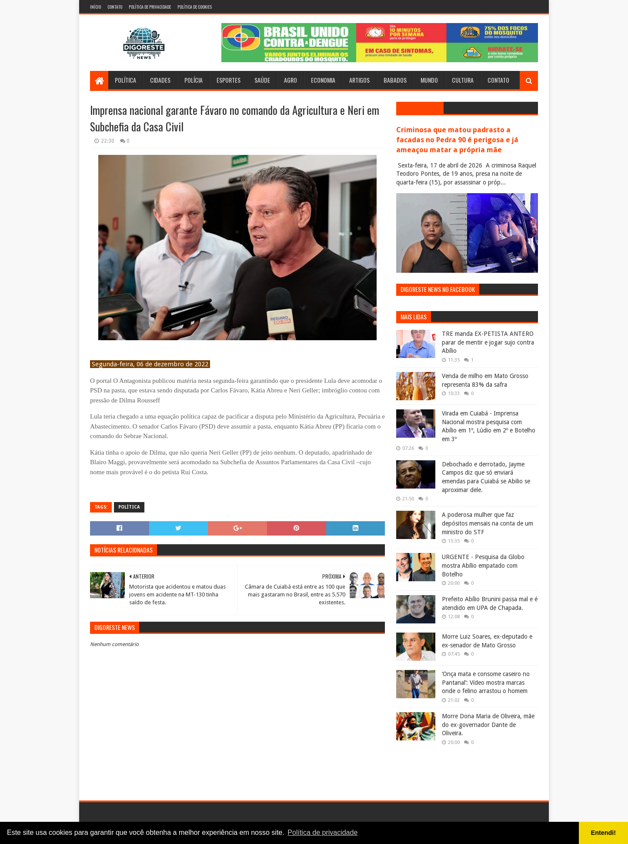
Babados (395, 79)
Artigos (359, 79)
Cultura (463, 79)
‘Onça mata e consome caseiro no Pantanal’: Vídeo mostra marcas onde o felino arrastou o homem (486, 682)
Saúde (262, 79)
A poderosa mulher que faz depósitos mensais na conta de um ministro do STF (487, 523)
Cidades (160, 79)
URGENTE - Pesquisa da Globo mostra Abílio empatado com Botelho (483, 565)
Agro (290, 79)
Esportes (229, 79)
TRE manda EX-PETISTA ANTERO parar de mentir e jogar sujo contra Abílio (488, 342)
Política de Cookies (194, 6)
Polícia (193, 79)
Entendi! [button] (603, 832)
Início (95, 6)
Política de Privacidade (150, 6)
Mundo (429, 79)
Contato (114, 6)
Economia (323, 79)
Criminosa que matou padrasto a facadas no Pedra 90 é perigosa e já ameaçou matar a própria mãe (457, 140)
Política (125, 79)
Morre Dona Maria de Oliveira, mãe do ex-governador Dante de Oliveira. (488, 725)
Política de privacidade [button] (322, 832)
